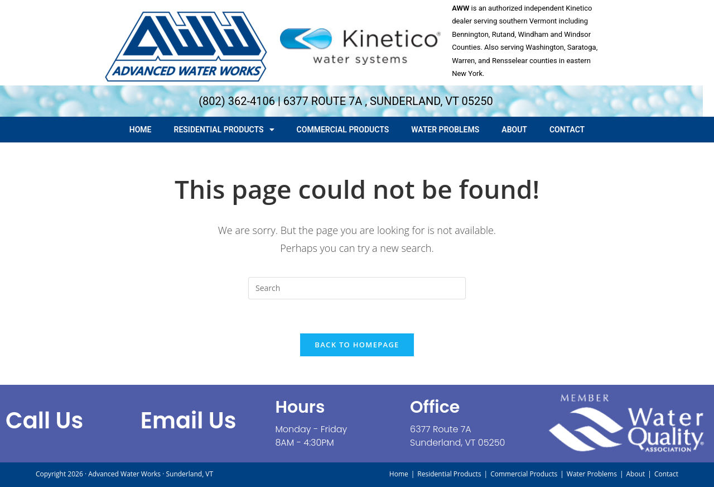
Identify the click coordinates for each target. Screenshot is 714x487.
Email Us (189, 420)
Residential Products (224, 129)
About (514, 129)
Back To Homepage (357, 345)
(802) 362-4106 (237, 101)
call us (44, 420)
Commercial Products (343, 129)
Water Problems (445, 129)
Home (140, 129)
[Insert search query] (357, 288)
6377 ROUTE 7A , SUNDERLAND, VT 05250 (388, 101)
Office (435, 407)
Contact (567, 129)
